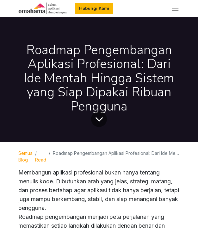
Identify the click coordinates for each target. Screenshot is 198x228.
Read (40, 159)
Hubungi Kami (94, 8)
